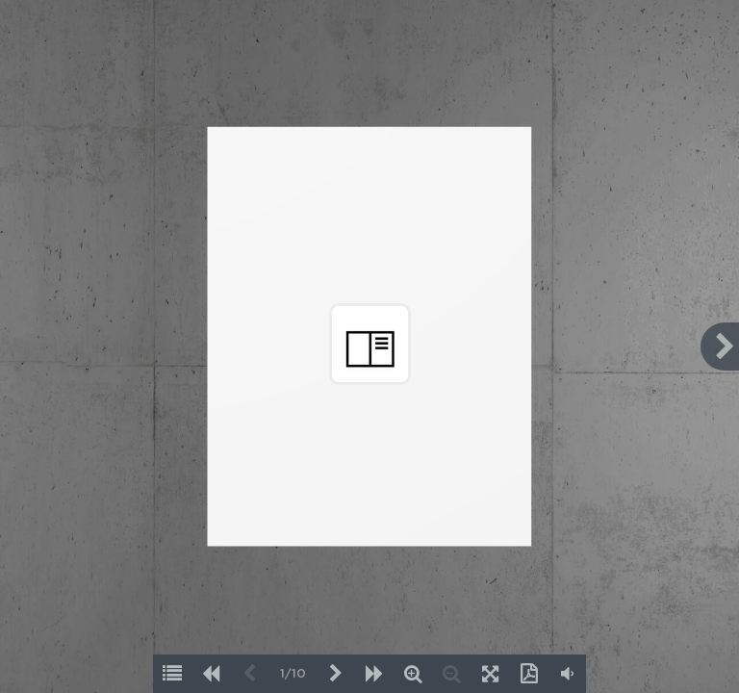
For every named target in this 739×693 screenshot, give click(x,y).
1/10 (293, 674)
